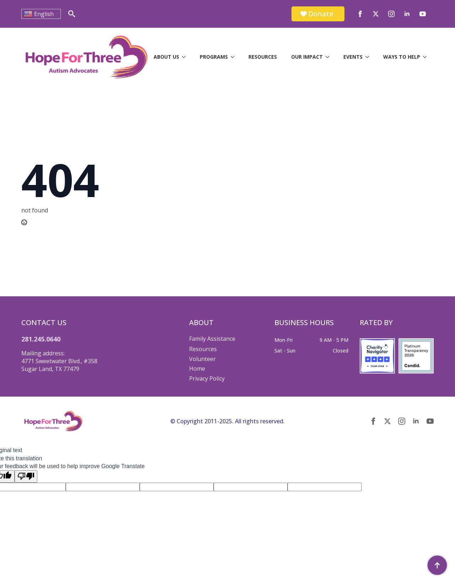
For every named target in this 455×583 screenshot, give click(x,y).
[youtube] (422, 13)
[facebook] (360, 13)
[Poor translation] (26, 476)
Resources (262, 56)
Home (197, 368)
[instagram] (391, 13)
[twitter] (375, 13)
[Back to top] (437, 565)
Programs (214, 56)
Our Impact (307, 56)
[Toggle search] (71, 13)
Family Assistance (212, 339)
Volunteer (202, 359)
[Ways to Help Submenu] (427, 57)
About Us (166, 56)
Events (353, 56)
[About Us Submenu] (186, 57)
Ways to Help (401, 56)
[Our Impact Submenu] (329, 57)
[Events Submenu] (369, 57)
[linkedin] (407, 13)
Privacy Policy (207, 378)
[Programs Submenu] (234, 57)
